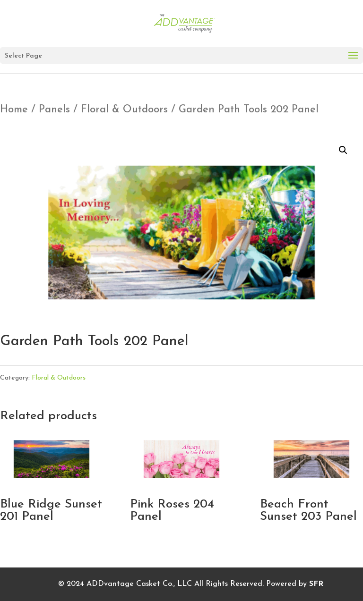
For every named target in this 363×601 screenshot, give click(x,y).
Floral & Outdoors (124, 109)
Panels (54, 109)
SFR (316, 584)
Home (14, 109)
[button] (343, 150)
